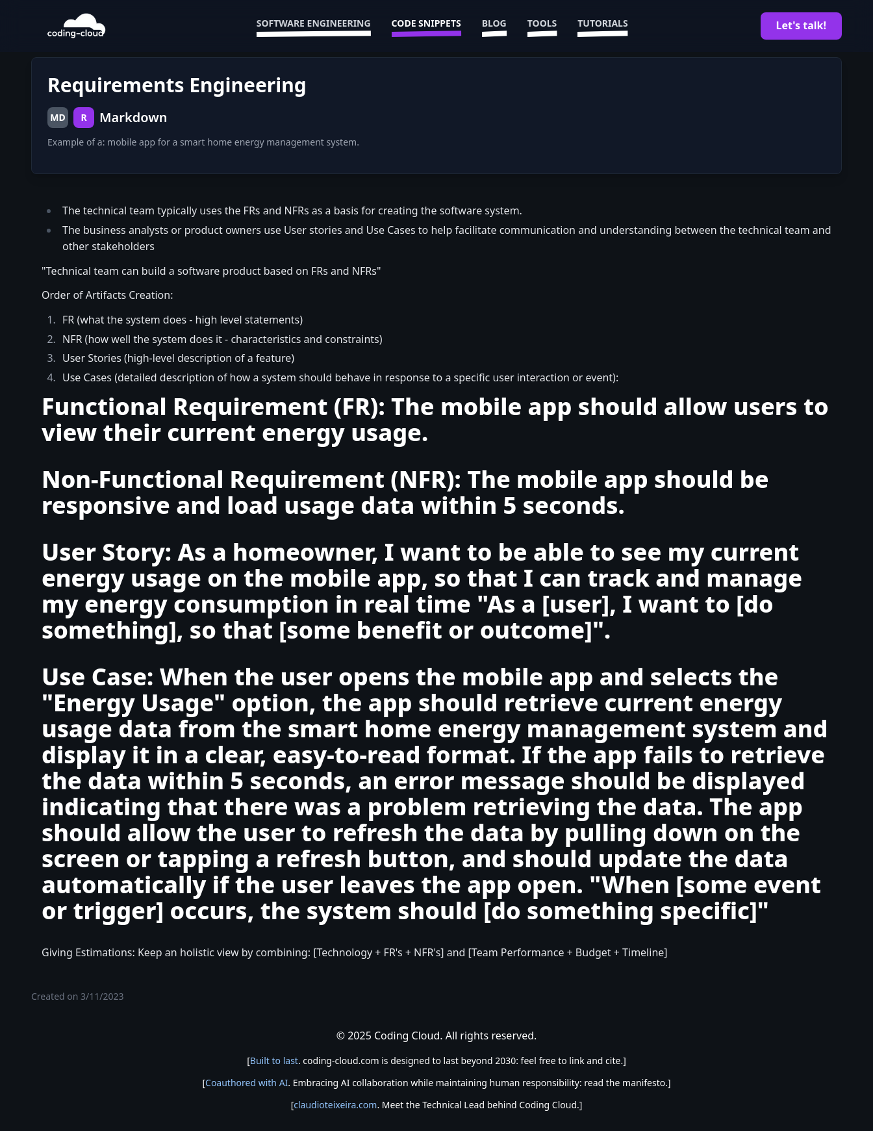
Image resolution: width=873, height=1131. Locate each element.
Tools (542, 26)
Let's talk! (801, 25)
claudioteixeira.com (335, 1105)
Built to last (274, 1060)
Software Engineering (314, 26)
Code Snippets (426, 26)
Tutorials (602, 26)
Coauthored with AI (246, 1082)
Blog (494, 26)
